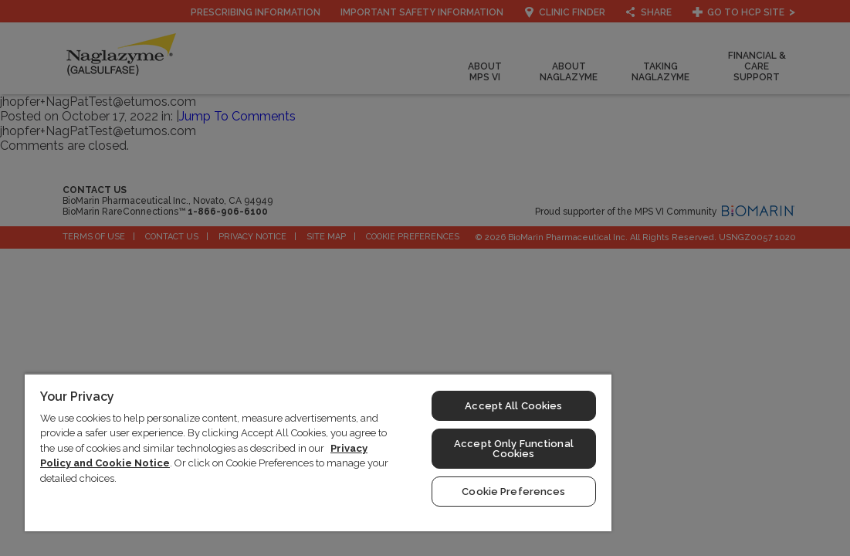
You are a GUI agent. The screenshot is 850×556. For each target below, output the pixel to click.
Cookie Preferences (434, 491)
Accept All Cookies (434, 406)
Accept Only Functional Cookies (434, 448)
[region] (271, 452)
